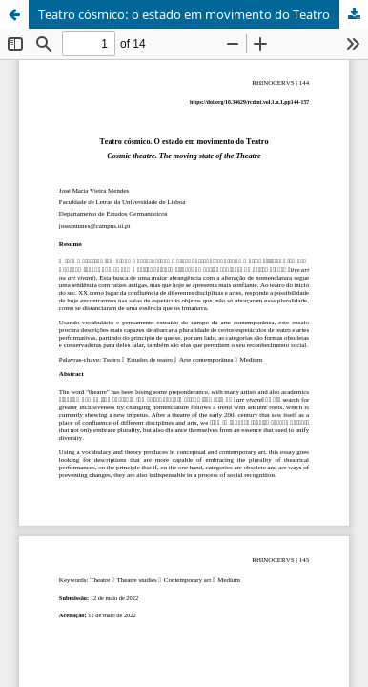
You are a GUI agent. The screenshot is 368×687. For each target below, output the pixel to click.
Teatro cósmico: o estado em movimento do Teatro (184, 14)
